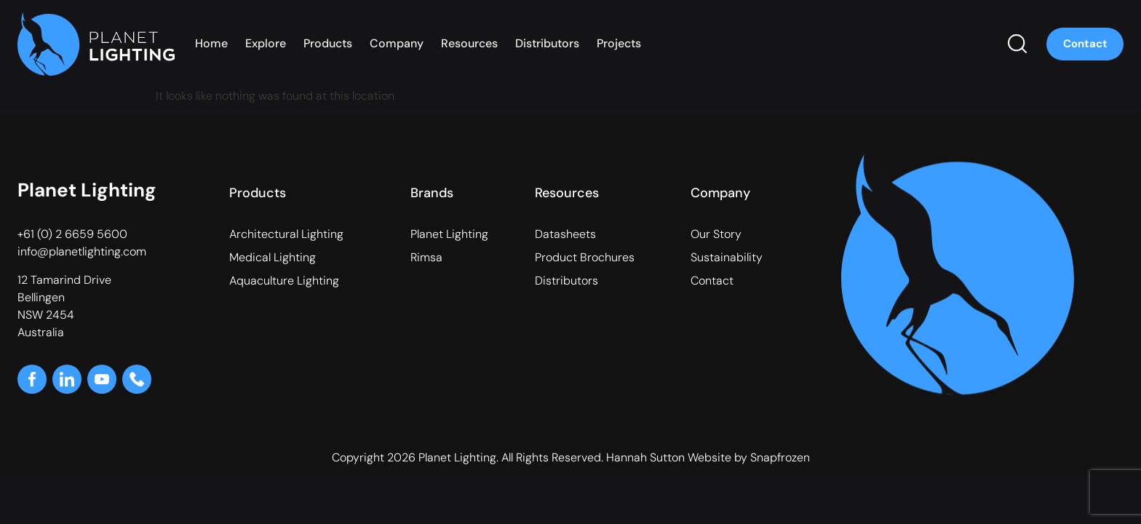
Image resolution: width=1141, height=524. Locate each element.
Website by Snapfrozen (749, 457)
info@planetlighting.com (81, 251)
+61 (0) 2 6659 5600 (72, 234)
